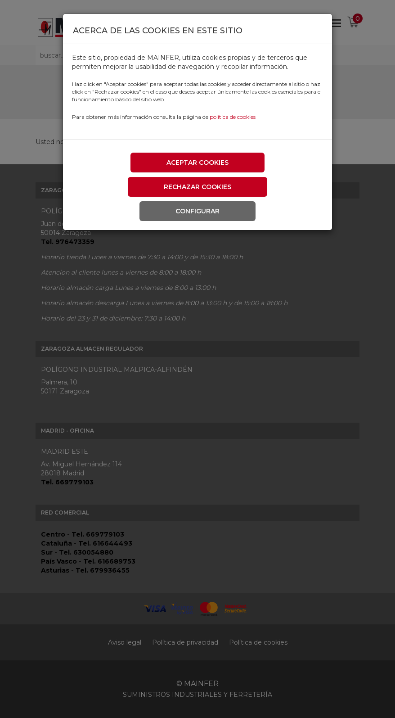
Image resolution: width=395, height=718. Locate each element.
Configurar (197, 211)
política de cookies (233, 116)
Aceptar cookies (197, 162)
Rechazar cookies (197, 187)
